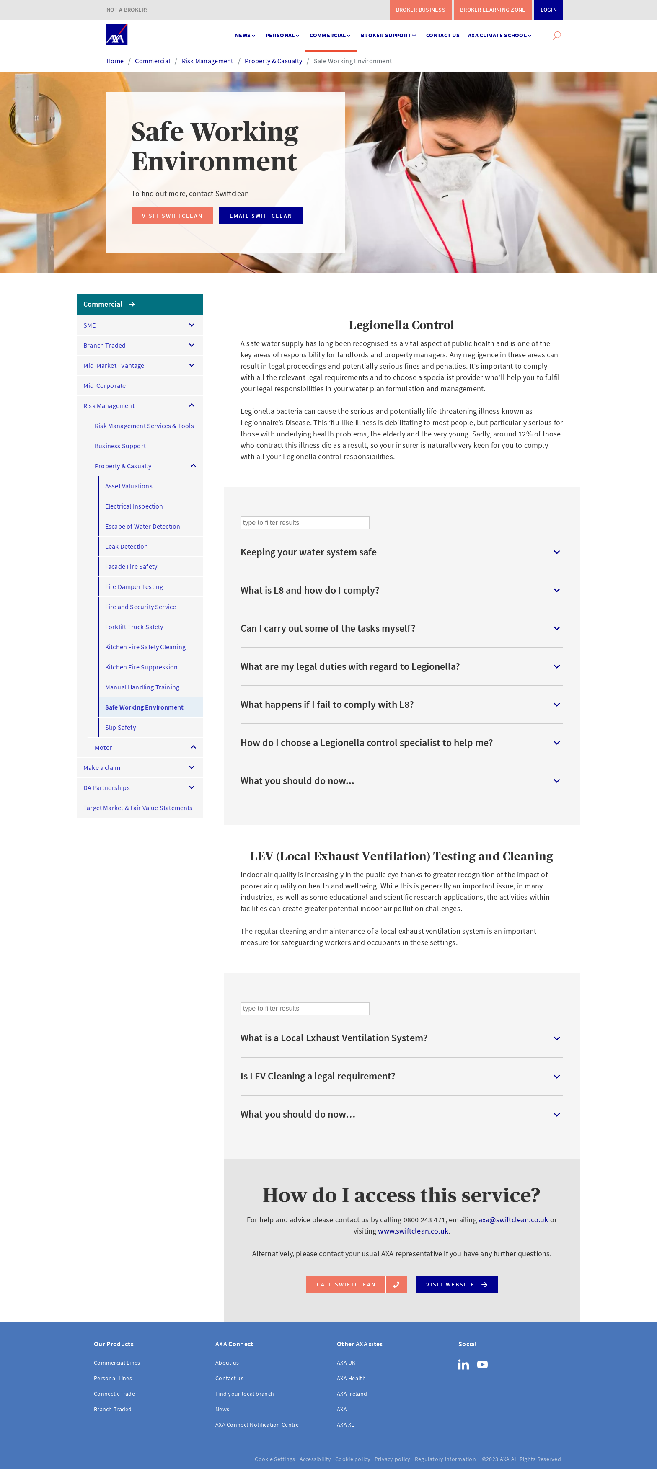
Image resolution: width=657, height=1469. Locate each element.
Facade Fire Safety (131, 566)
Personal (283, 31)
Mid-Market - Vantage (114, 365)
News (246, 31)
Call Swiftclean (351, 1284)
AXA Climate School (500, 31)
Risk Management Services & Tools (144, 425)
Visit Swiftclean (172, 215)
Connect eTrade (114, 1393)
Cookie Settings (275, 1459)
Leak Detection (126, 546)
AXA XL (345, 1424)
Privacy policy (393, 1459)
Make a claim (101, 767)
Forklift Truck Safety (134, 626)
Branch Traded (104, 345)
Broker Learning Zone (493, 9)
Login (549, 9)
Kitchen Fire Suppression (141, 667)
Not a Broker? (127, 9)
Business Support (120, 445)
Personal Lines (113, 1378)
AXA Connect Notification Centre (257, 1424)
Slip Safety (120, 727)
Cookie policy (352, 1459)
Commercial (331, 31)
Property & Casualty (273, 61)
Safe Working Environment (353, 61)
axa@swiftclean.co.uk (513, 1219)
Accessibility (315, 1459)
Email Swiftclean (261, 215)
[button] (556, 35)
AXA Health (351, 1378)
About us (227, 1362)
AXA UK (346, 1362)
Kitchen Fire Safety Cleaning (145, 647)
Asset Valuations (129, 486)
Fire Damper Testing (134, 586)
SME (89, 325)
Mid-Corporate (104, 385)
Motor (103, 747)
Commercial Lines (117, 1362)
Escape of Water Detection (143, 526)
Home (115, 61)
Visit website (456, 1282)
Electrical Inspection (134, 506)
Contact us (443, 35)
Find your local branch (244, 1393)
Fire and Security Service (140, 606)
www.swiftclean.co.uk (413, 1231)
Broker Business (420, 9)
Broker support (389, 31)
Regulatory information (445, 1459)
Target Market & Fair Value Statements (138, 807)
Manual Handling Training (142, 687)
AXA (342, 1409)
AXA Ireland (352, 1393)
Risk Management (207, 61)
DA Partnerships (106, 787)
